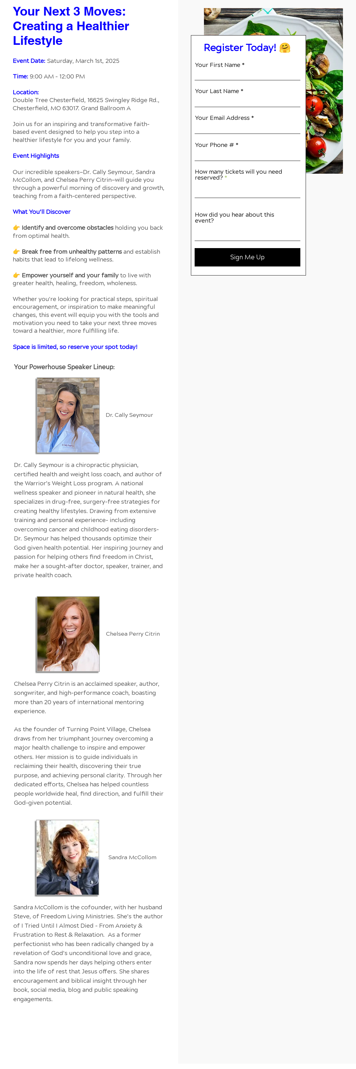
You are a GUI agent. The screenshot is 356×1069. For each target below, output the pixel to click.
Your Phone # (214, 145)
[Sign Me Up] (247, 257)
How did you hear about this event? (234, 218)
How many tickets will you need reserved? (238, 175)
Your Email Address (222, 118)
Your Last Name (217, 91)
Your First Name (217, 65)
